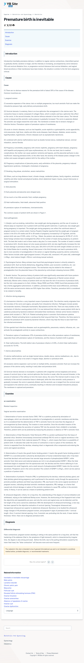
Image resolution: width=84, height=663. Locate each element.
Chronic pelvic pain (11, 585)
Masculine (7, 588)
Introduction (9, 32)
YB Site (40, 655)
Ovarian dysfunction (11, 606)
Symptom (6, 14)
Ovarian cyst (8, 604)
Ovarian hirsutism (10, 596)
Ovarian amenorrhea (11, 598)
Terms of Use (40, 653)
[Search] (37, 628)
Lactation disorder (10, 583)
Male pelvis (8, 580)
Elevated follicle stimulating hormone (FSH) (19, 593)
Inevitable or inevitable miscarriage (16, 578)
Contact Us (29, 653)
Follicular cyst (9, 591)
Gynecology (8, 641)
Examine (8, 40)
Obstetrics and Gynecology (22, 14)
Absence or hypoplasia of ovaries (16, 601)
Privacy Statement (52, 653)
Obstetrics (38, 14)
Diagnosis (8, 44)
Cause (7, 36)
